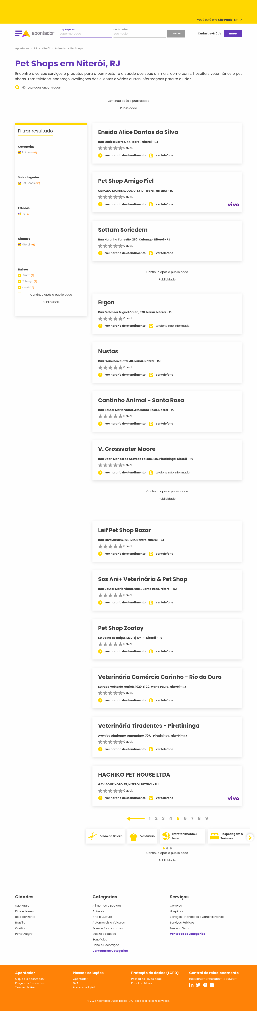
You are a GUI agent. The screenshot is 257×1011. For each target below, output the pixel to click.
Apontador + (81, 979)
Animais (98, 911)
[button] (165, 848)
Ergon (110, 302)
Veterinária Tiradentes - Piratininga (152, 726)
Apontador (22, 48)
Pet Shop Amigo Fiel (129, 181)
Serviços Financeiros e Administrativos (197, 917)
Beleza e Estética (104, 934)
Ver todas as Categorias (110, 951)
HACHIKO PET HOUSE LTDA (138, 775)
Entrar (233, 33)
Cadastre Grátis (209, 33)
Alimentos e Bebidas (107, 906)
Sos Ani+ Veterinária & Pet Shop (146, 579)
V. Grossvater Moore (130, 449)
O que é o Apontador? (29, 979)
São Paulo (22, 906)
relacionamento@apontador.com (213, 979)
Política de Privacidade (146, 979)
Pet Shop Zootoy (124, 628)
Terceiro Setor (180, 928)
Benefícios (99, 939)
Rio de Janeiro (25, 911)
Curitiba (21, 928)
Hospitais (176, 911)
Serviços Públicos (182, 922)
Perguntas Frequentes (29, 983)
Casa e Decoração (105, 945)
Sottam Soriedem (126, 230)
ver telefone (168, 155)
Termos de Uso (25, 987)
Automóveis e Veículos (108, 922)
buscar (176, 33)
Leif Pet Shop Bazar (128, 530)
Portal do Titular (141, 983)
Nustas (112, 351)
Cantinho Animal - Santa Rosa (145, 400)
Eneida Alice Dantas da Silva (142, 132)
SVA (75, 983)
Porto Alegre (23, 934)
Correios (176, 906)
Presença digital (84, 987)
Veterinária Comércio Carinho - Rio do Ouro (163, 677)
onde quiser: (121, 29)
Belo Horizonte (25, 917)
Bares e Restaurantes (107, 928)
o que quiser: (68, 29)
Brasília (20, 922)
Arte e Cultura (102, 917)
